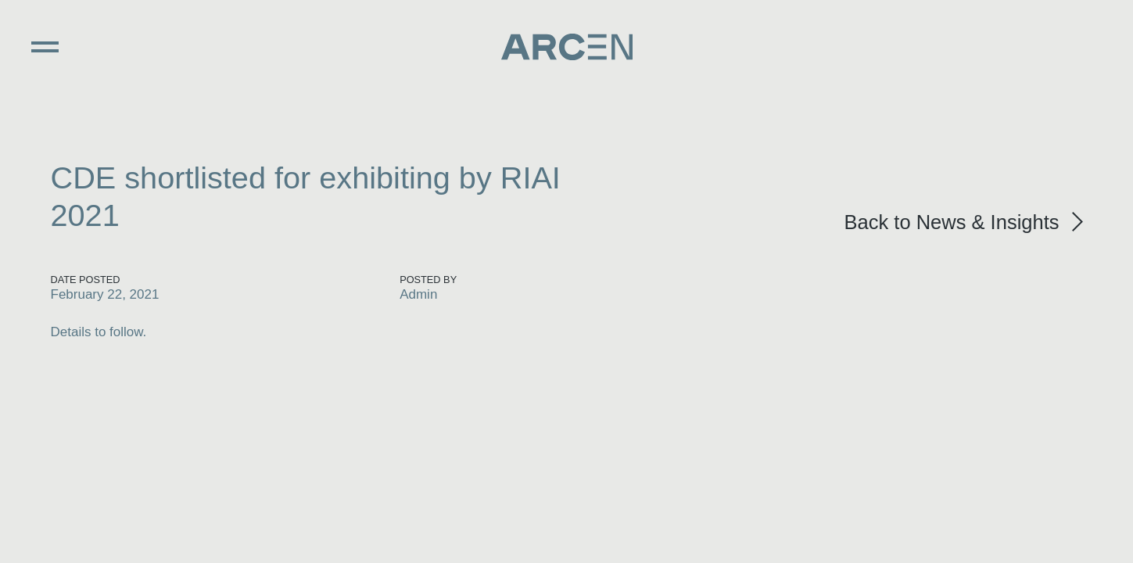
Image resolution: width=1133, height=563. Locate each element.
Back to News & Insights (951, 222)
